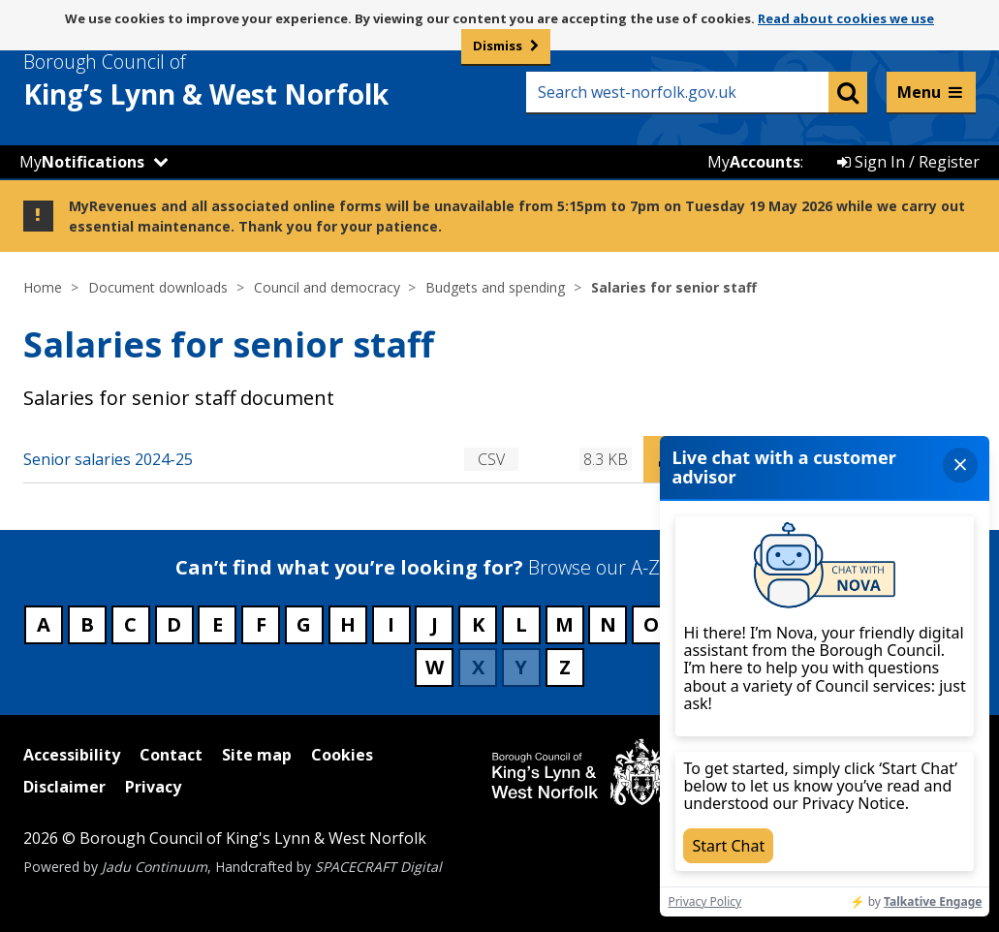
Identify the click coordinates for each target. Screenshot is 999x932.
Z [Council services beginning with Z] (565, 667)
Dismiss (497, 45)
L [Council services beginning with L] (521, 624)
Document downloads (158, 287)
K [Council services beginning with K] (478, 624)
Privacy (153, 786)
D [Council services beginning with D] (174, 624)
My (81, 161)
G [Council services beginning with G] (304, 624)
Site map (257, 754)
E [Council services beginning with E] (217, 624)
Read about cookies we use (846, 18)
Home (42, 287)
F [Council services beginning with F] (261, 624)
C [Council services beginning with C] (130, 624)
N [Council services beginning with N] (608, 624)
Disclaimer (64, 786)
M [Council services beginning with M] (564, 624)
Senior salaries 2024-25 (108, 459)
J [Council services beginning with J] (434, 624)
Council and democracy (327, 287)
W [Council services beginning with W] (434, 667)
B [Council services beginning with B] (87, 624)
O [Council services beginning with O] (651, 624)
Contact (171, 754)
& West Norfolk (241, 80)
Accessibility (71, 754)
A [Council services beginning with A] (43, 624)
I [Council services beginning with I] (391, 624)
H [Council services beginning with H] (348, 624)
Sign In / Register (908, 161)
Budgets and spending (495, 287)
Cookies (342, 754)
